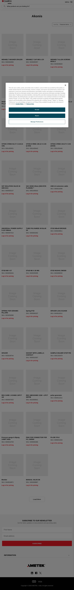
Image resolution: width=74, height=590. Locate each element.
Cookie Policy (20, 104)
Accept (37, 109)
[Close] (65, 85)
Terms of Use (30, 104)
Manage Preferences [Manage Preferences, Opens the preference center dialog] (37, 121)
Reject (37, 115)
